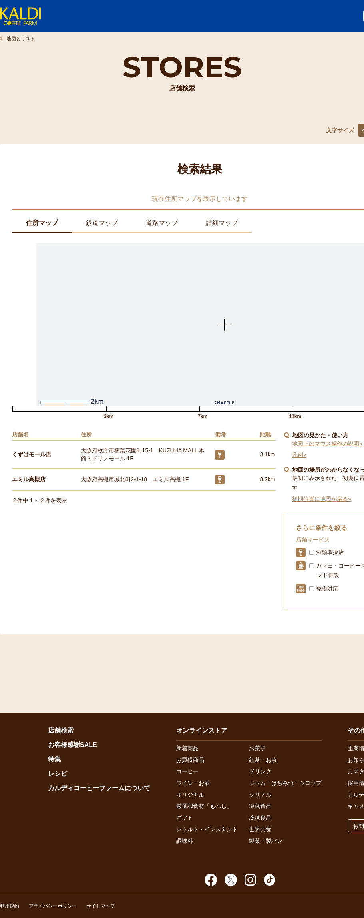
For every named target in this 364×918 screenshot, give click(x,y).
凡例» (299, 455)
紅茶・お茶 (263, 760)
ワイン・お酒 (193, 783)
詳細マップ (222, 222)
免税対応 (327, 588)
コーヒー (187, 771)
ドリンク (260, 771)
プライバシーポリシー (53, 906)
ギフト (184, 817)
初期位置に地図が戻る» (321, 499)
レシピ (57, 773)
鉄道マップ (102, 222)
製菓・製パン (265, 841)
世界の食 (260, 829)
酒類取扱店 (330, 552)
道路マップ (162, 222)
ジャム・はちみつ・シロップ (285, 783)
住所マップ (42, 222)
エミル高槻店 (29, 479)
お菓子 (257, 748)
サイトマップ (100, 906)
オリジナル (190, 794)
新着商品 (187, 748)
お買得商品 (190, 760)
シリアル (260, 794)
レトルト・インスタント (207, 829)
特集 (54, 759)
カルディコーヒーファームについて (99, 788)
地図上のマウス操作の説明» (327, 443)
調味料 (184, 841)
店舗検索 (61, 730)
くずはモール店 (31, 454)
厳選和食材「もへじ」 (204, 806)
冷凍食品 (260, 817)
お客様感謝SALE (72, 744)
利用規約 (9, 906)
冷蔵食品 (260, 806)
